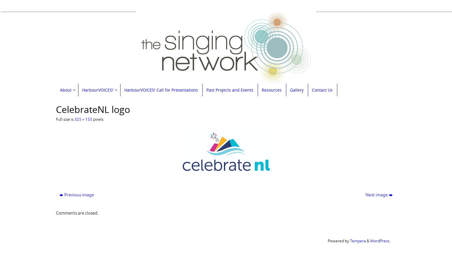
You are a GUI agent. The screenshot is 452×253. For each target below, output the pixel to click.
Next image (379, 195)
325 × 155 (83, 119)
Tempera (358, 241)
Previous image (76, 195)
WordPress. (380, 241)
